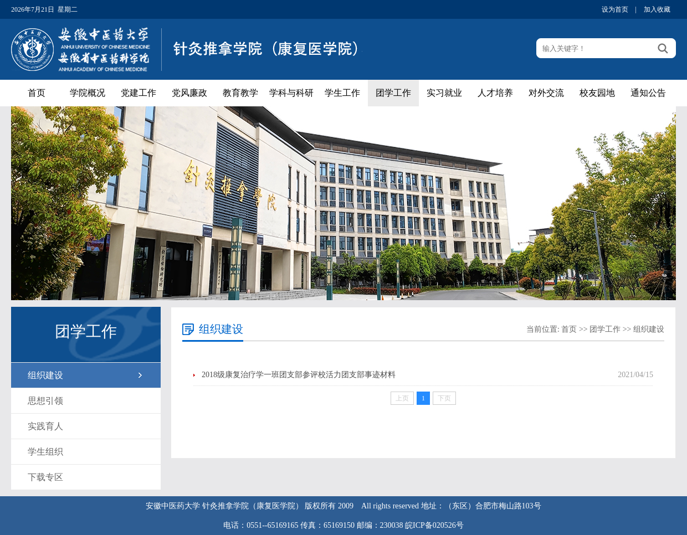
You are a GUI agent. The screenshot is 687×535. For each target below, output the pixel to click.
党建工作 (138, 92)
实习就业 (444, 92)
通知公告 (648, 92)
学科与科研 (291, 92)
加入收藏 (657, 9)
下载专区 (45, 477)
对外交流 (546, 92)
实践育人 (45, 426)
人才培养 (495, 92)
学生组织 (45, 451)
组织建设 (45, 375)
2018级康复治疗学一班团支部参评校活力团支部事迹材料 (299, 375)
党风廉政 (189, 92)
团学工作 (393, 92)
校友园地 (597, 92)
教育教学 (240, 92)
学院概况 (87, 92)
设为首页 (615, 9)
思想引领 (45, 400)
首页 (36, 92)
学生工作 (342, 92)
